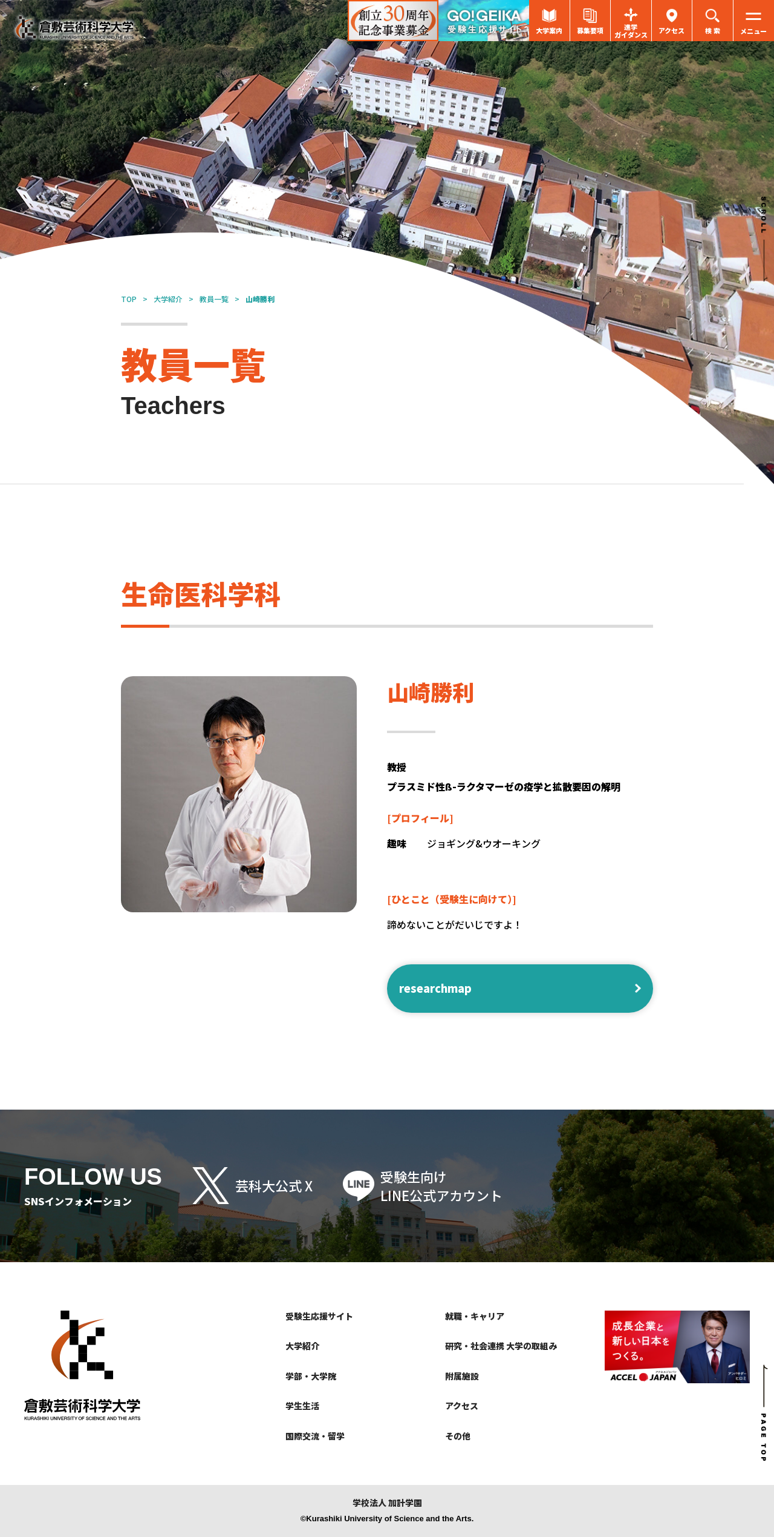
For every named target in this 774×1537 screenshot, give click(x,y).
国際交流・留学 (315, 1436)
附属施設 (462, 1376)
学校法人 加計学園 (387, 1503)
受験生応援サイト (319, 1316)
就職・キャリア (474, 1316)
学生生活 (302, 1406)
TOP (129, 299)
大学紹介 (168, 299)
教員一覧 (214, 299)
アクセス (461, 1406)
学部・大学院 (310, 1376)
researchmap (435, 988)
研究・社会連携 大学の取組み (501, 1346)
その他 (457, 1436)
